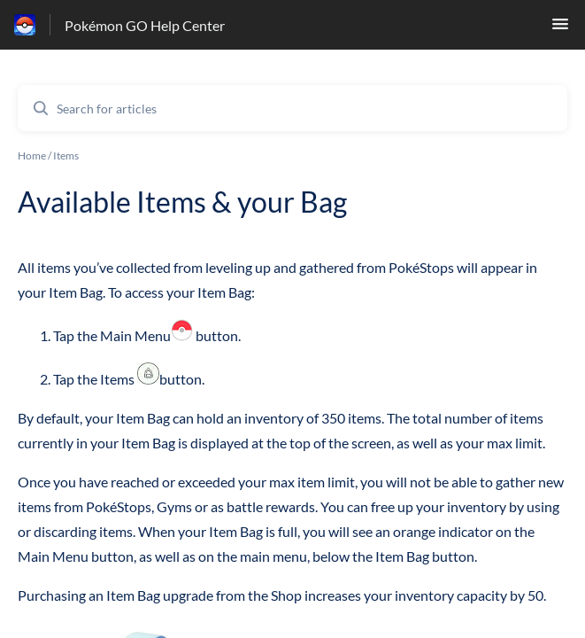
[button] (560, 28)
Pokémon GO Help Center (145, 25)
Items (66, 155)
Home (32, 155)
